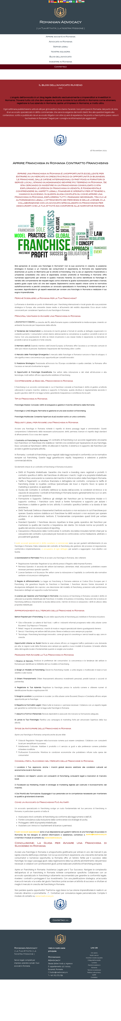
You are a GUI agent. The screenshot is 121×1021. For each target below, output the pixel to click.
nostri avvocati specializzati (27, 832)
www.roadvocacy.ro (53, 838)
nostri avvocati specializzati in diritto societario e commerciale (42, 543)
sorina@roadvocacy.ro (96, 834)
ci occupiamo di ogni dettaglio (54, 549)
